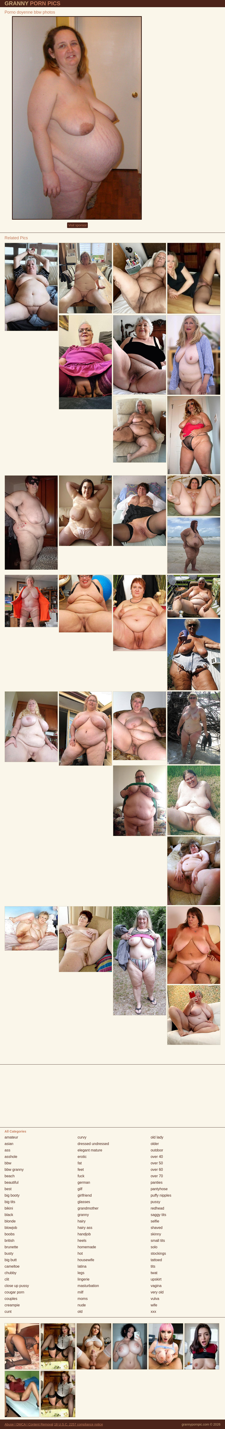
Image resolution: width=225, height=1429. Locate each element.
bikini (9, 1208)
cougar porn (14, 1292)
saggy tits (158, 1215)
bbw (8, 1163)
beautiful (12, 1182)
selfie (155, 1221)
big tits (10, 1202)
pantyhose (159, 1189)
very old (157, 1292)
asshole (11, 1157)
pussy (155, 1202)
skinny (156, 1234)
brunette (11, 1247)
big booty (12, 1195)
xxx (153, 1312)
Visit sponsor (77, 225)
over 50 (157, 1163)
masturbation (88, 1286)
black (9, 1215)
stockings (158, 1253)
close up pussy (17, 1286)
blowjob (11, 1228)
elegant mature (90, 1150)
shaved (157, 1228)
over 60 (157, 1170)
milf (80, 1292)
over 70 (157, 1176)
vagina (156, 1286)
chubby (11, 1273)
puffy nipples (161, 1195)
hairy (82, 1221)
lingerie (84, 1279)
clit (7, 1279)
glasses (84, 1202)
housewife (86, 1260)
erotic (82, 1157)
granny (83, 1215)
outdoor (157, 1150)
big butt (11, 1260)
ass (7, 1150)
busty (9, 1253)
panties (157, 1182)
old (80, 1312)
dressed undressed (93, 1144)
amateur (11, 1137)
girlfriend (85, 1195)
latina (82, 1266)
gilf (80, 1189)
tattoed (156, 1260)
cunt (8, 1312)
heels (82, 1241)
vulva (155, 1299)
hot (80, 1253)
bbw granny (14, 1170)
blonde (10, 1221)
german (84, 1182)
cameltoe (12, 1266)
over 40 (157, 1157)
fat (80, 1163)
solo (154, 1247)
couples (11, 1299)
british (10, 1241)
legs (81, 1273)
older (155, 1144)
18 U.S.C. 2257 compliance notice (78, 1424)
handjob (84, 1234)
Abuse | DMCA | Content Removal (29, 1424)
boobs (10, 1234)
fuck (81, 1176)
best (8, 1189)
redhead (157, 1208)
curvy (82, 1137)
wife (154, 1305)
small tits (158, 1241)
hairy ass (85, 1228)
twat (154, 1273)
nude (82, 1305)
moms (83, 1299)
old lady (157, 1137)
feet (81, 1170)
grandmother (88, 1208)
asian (9, 1144)
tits (153, 1266)
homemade (87, 1247)
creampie (12, 1305)
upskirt (156, 1279)
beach (10, 1176)
